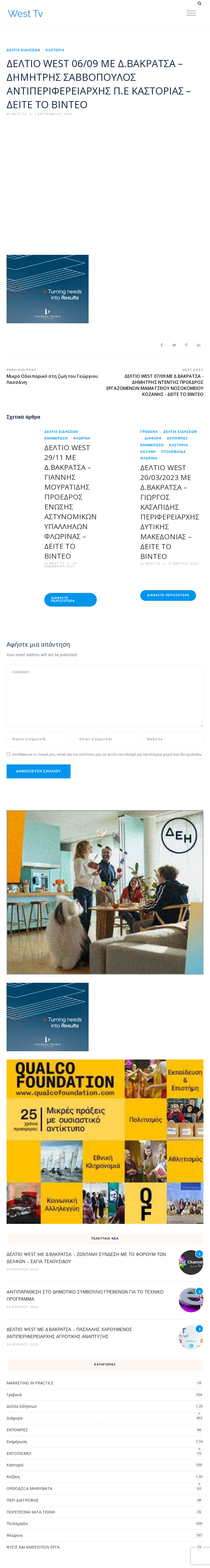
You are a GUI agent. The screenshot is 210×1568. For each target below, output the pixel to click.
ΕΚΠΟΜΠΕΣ (177, 438)
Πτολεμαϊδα (173, 452)
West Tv (25, 13)
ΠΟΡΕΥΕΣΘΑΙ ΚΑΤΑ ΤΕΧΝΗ (31, 1512)
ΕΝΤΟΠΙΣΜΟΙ (19, 1453)
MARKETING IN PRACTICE (30, 1383)
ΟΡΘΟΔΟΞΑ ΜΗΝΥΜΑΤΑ (29, 1488)
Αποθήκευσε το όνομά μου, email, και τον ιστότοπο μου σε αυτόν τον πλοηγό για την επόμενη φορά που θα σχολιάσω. (107, 754)
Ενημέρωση (17, 1441)
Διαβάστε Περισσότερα (63, 599)
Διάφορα (153, 438)
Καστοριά (55, 50)
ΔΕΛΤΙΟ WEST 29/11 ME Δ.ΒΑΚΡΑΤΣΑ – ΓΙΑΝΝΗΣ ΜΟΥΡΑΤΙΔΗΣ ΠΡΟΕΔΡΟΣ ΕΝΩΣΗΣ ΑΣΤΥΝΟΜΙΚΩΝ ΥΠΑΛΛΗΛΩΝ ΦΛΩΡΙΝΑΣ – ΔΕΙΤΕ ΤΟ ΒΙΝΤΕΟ (70, 501)
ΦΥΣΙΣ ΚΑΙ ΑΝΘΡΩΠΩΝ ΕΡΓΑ (33, 1547)
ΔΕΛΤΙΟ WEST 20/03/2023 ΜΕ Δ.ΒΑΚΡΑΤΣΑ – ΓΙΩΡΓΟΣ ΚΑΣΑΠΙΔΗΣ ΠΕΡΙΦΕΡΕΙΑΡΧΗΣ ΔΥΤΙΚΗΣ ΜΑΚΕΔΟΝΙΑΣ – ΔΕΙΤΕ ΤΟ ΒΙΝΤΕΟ (169, 511)
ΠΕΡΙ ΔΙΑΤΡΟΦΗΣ (23, 1500)
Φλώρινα (82, 438)
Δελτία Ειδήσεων (23, 50)
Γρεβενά (149, 432)
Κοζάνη (13, 1476)
